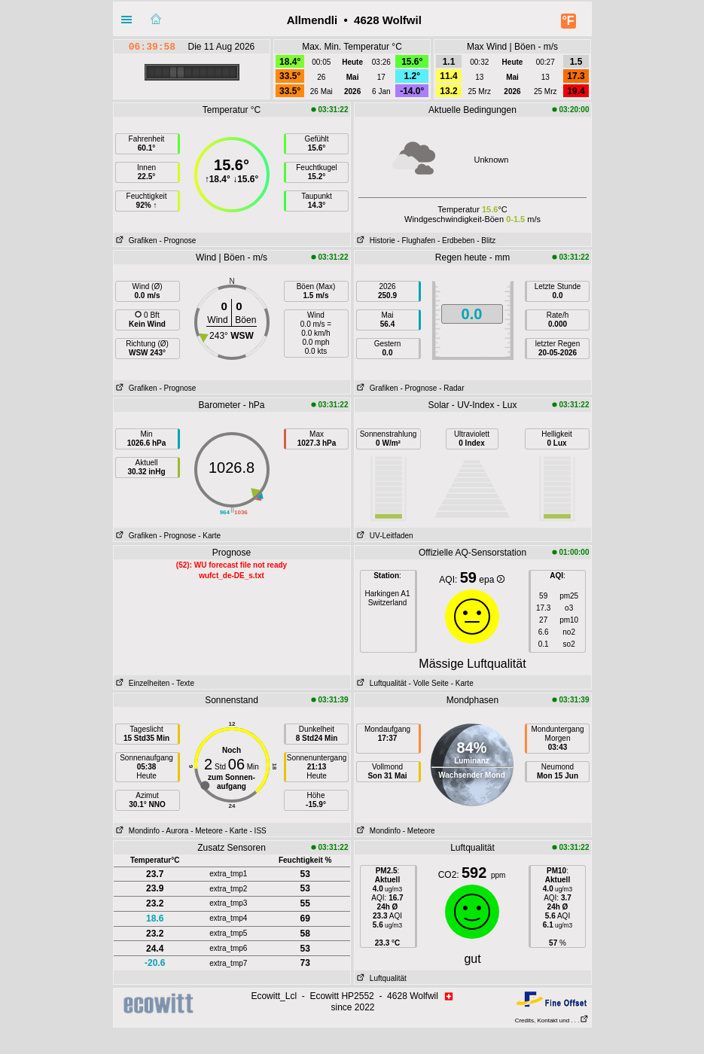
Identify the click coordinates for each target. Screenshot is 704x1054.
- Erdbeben (455, 240)
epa (491, 579)
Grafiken (135, 240)
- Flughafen (417, 240)
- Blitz (486, 240)
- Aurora (175, 831)
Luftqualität (381, 683)
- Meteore (206, 831)
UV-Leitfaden (384, 536)
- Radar (451, 388)
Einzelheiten (142, 683)
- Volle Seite (429, 683)
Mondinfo (137, 831)
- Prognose (177, 240)
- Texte (183, 683)
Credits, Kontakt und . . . (552, 1020)
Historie (375, 240)
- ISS (258, 831)
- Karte (209, 536)
